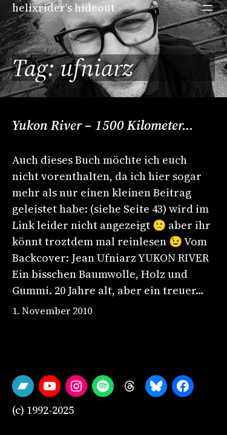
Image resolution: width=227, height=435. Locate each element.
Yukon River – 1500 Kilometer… (103, 125)
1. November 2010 (52, 310)
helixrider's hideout (63, 7)
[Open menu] (207, 8)
